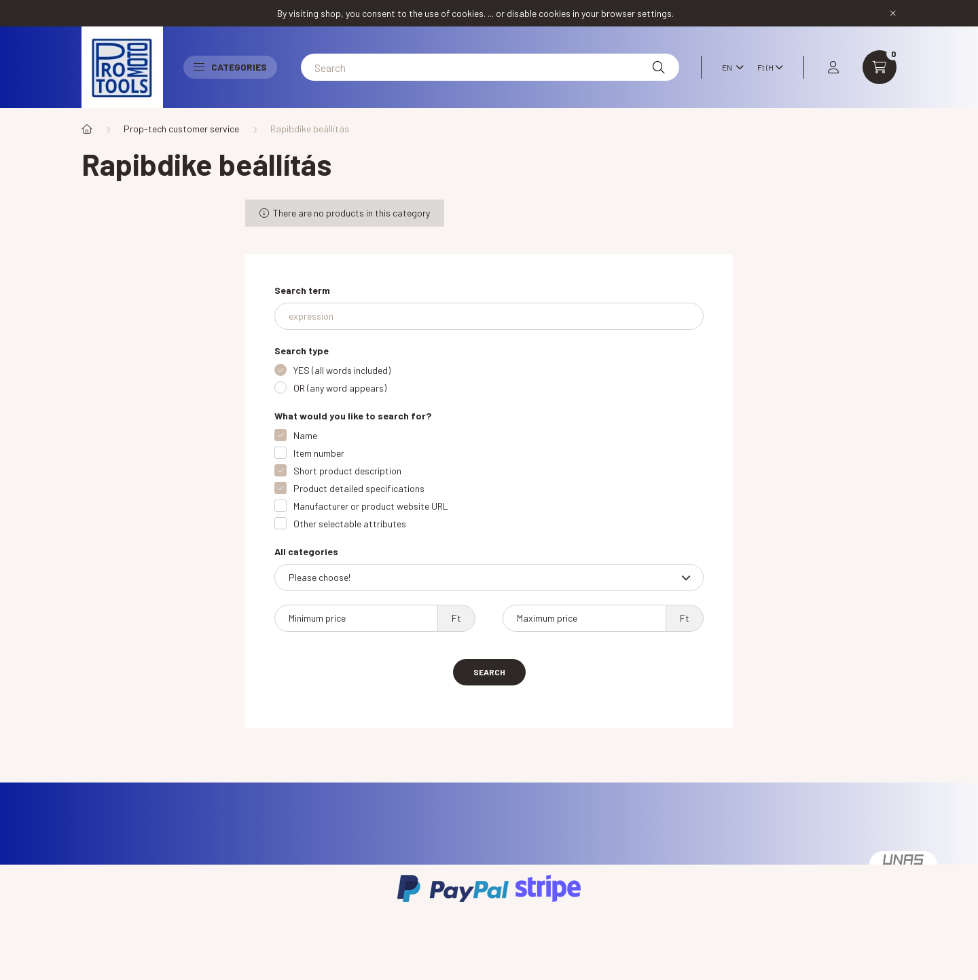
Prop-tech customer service (181, 128)
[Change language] (729, 67)
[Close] (893, 13)
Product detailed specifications (358, 488)
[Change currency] (766, 67)
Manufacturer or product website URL (370, 506)
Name (305, 435)
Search (489, 672)
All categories (306, 551)
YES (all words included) (342, 370)
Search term (302, 290)
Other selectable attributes (349, 523)
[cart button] (879, 67)
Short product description (347, 470)
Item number (318, 453)
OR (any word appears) (339, 388)
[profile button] (833, 67)
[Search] (490, 67)
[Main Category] (87, 128)
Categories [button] (230, 67)
